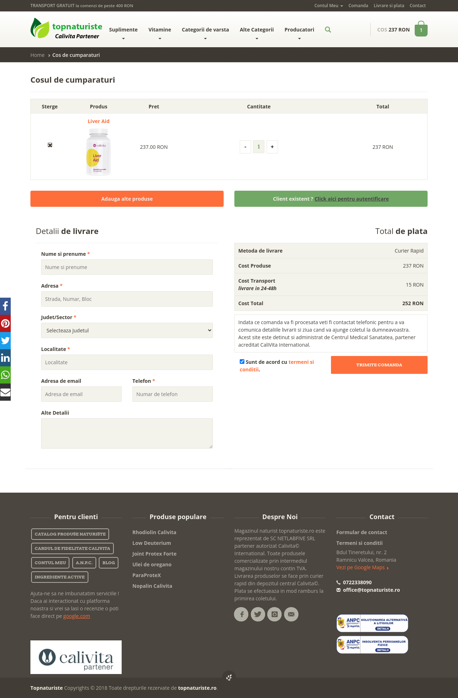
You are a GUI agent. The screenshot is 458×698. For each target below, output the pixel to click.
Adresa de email (61, 380)
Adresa (52, 285)
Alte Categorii (257, 32)
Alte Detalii (55, 412)
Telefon (143, 380)
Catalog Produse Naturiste (70, 534)
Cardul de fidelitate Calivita (72, 548)
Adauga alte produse (127, 198)
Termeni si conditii (359, 543)
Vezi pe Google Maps (362, 567)
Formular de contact (361, 532)
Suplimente (123, 32)
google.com (76, 615)
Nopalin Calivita (152, 585)
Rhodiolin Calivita (154, 532)
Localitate (55, 349)
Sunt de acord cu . (277, 365)
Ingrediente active (60, 577)
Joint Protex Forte (154, 553)
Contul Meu (329, 6)
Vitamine (159, 32)
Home (37, 55)
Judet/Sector (58, 317)
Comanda (358, 6)
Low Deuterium (151, 543)
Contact (418, 6)
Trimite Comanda (379, 364)
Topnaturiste (46, 687)
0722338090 (354, 582)
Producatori (299, 32)
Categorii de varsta (205, 32)
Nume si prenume (65, 253)
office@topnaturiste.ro (368, 589)
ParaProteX (146, 575)
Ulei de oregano (151, 564)
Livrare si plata (389, 6)
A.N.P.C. (84, 562)
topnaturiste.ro (197, 687)
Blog (108, 562)
